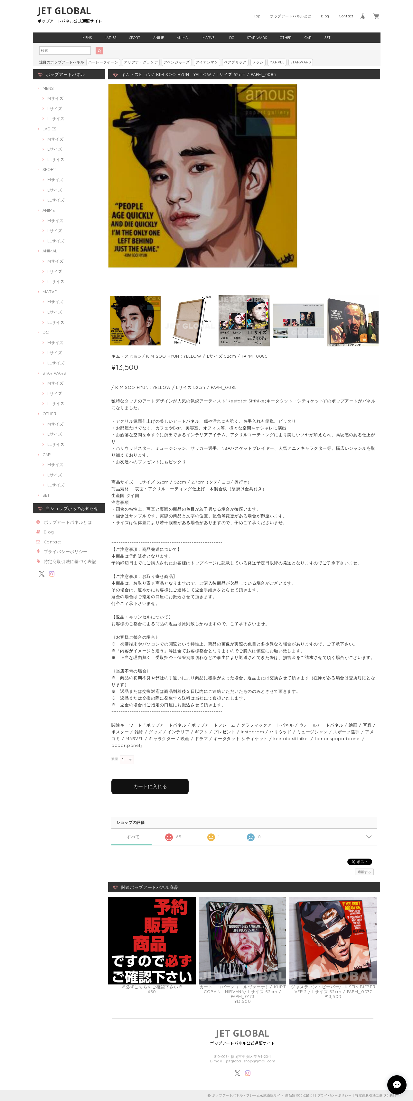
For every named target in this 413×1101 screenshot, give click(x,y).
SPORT (134, 37)
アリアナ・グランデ (141, 62)
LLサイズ (55, 118)
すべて (133, 837)
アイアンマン (207, 62)
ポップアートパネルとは (290, 16)
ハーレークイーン (103, 62)
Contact (346, 16)
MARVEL (209, 37)
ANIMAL (183, 37)
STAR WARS (257, 37)
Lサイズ (54, 108)
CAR (308, 37)
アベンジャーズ (177, 62)
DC (231, 37)
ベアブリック (235, 62)
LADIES (110, 37)
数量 (114, 759)
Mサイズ (55, 98)
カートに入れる (150, 786)
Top (257, 16)
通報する (364, 872)
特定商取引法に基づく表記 (70, 561)
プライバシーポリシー (66, 551)
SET (327, 37)
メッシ (258, 62)
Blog (325, 16)
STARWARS (300, 62)
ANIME (158, 37)
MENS (87, 37)
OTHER (286, 37)
